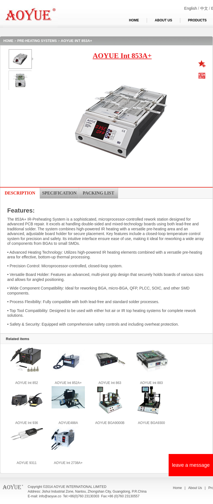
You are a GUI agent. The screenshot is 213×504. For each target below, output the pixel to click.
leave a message (191, 465)
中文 (204, 8)
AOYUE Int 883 (151, 383)
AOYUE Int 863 (109, 383)
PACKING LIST (98, 193)
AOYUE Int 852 (26, 383)
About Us (195, 488)
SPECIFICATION (59, 193)
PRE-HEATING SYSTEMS (37, 41)
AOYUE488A (68, 423)
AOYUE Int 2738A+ (68, 463)
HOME (134, 20)
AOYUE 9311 (27, 463)
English (190, 8)
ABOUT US (163, 20)
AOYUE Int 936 (26, 423)
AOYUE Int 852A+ (68, 383)
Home (177, 488)
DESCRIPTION (20, 193)
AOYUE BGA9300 (151, 423)
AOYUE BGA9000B (109, 423)
